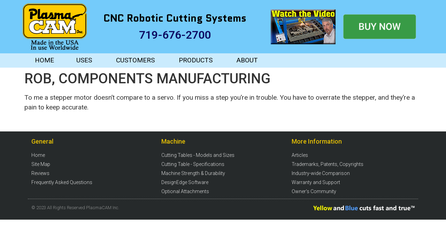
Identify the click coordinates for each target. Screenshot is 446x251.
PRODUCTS (196, 60)
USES (84, 60)
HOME (44, 60)
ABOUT (247, 60)
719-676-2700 (175, 34)
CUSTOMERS (135, 60)
